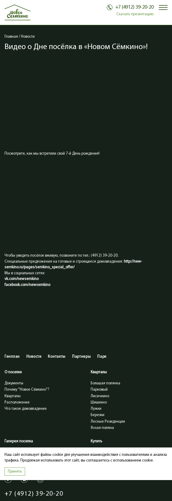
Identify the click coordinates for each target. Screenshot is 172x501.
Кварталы (12, 396)
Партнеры (81, 357)
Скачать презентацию (134, 14)
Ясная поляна (102, 428)
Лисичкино (100, 396)
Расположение (17, 402)
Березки (97, 415)
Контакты (57, 357)
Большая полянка (105, 383)
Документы (13, 383)
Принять (15, 471)
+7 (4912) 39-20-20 (33, 494)
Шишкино (99, 402)
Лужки (96, 409)
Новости (34, 357)
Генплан (12, 357)
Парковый (99, 390)
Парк (101, 357)
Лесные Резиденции (108, 422)
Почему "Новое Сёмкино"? (26, 390)
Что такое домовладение (25, 409)
